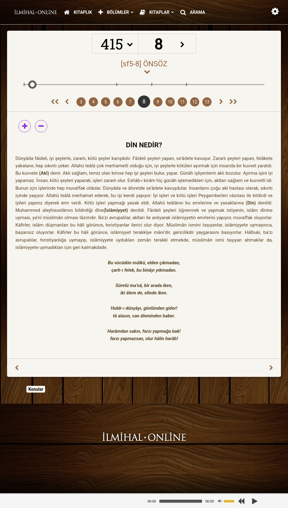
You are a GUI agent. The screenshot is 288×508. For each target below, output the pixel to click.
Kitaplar (157, 13)
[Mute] (219, 501)
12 (194, 101)
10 (170, 101)
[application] (193, 501)
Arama (192, 13)
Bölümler (116, 13)
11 (182, 101)
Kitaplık (78, 13)
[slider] (180, 501)
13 (206, 101)
